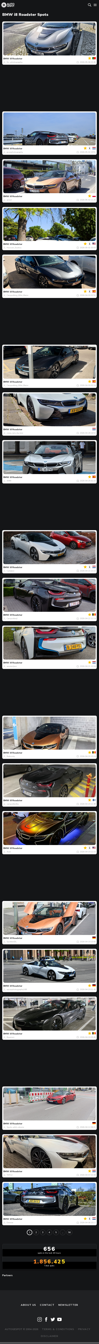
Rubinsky (11, 756)
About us (28, 1305)
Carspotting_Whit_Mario (17, 295)
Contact (47, 1305)
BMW (6, 58)
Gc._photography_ (15, 62)
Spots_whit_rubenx (15, 1127)
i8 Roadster (16, 58)
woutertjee (12, 666)
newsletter (68, 1305)
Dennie (10, 1222)
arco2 (9, 200)
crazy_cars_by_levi (15, 433)
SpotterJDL (12, 941)
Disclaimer (49, 1336)
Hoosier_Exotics (14, 247)
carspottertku (13, 804)
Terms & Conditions (58, 1329)
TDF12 (9, 1175)
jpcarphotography (15, 152)
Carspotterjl (12, 618)
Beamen (10, 1037)
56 (69, 1232)
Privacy (84, 1329)
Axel (9, 852)
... (62, 1232)
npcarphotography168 (17, 989)
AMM (9, 481)
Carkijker (10, 571)
